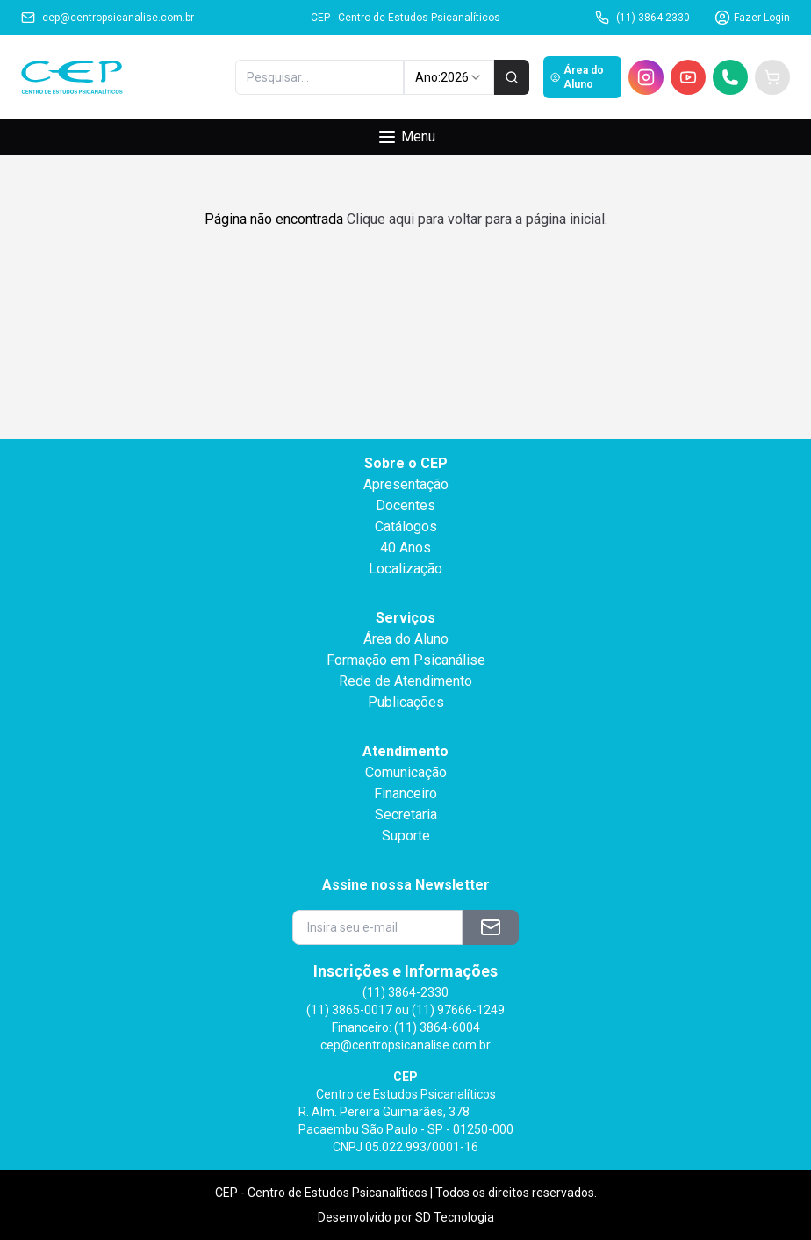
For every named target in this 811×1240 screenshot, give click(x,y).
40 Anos (405, 547)
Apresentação (406, 484)
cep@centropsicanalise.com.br (107, 18)
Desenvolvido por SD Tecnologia (406, 1217)
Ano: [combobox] (449, 77)
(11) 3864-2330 (642, 18)
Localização (405, 568)
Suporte (406, 835)
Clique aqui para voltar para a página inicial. (477, 219)
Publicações (406, 702)
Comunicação (406, 772)
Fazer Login (752, 17)
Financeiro (405, 793)
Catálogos (406, 526)
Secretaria (406, 814)
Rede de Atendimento (405, 681)
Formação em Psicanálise (406, 660)
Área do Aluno (577, 77)
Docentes (405, 505)
